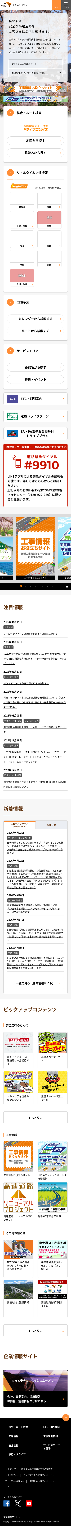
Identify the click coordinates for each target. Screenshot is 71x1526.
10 (42, 586)
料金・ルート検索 (29, 112)
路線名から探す (35, 152)
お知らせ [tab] (51, 824)
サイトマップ (9, 1469)
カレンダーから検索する (35, 318)
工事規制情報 (50, 1436)
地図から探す (35, 140)
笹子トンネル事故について (24, 63)
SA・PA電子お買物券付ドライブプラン (30, 433)
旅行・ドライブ (17, 1454)
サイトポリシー (10, 1475)
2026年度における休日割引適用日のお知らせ (26, 683)
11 (45, 586)
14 (52, 586)
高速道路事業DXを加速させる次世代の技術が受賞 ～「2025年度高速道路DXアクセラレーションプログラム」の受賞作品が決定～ (34, 908)
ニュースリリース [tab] (20, 825)
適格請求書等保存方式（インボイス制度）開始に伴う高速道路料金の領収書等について (34, 784)
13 (50, 586)
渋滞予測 (23, 302)
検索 (56, 7)
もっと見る (35, 1118)
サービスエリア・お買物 (53, 1446)
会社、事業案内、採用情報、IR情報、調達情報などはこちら (26, 1398)
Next (66, 548)
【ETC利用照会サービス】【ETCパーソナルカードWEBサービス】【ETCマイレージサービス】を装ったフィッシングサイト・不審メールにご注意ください (34, 756)
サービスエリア (27, 351)
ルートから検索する (35, 331)
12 (47, 586)
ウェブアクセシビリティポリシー (39, 1475)
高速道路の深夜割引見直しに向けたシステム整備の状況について (34, 730)
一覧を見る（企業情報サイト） (35, 983)
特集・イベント (35, 379)
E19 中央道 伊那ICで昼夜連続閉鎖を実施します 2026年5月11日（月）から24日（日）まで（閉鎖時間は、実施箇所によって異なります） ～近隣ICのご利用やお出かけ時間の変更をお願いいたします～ (35, 962)
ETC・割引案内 (24, 399)
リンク (6, 1487)
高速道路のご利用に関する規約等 (36, 1469)
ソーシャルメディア (12, 1497)
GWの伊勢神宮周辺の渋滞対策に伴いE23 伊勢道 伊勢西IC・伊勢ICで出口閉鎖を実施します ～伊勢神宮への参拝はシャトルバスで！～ (34, 658)
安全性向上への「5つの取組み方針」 (29, 72)
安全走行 (13, 1445)
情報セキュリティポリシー (42, 1481)
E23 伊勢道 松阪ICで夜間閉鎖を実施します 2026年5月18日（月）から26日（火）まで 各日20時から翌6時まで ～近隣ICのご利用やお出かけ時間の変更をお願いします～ (36, 934)
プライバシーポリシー (13, 1481)
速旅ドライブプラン (28, 416)
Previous (4, 548)
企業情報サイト (12, 1516)
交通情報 (13, 1436)
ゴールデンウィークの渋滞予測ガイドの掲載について (30, 633)
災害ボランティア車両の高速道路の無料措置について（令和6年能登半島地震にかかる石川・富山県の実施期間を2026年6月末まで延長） (34, 702)
